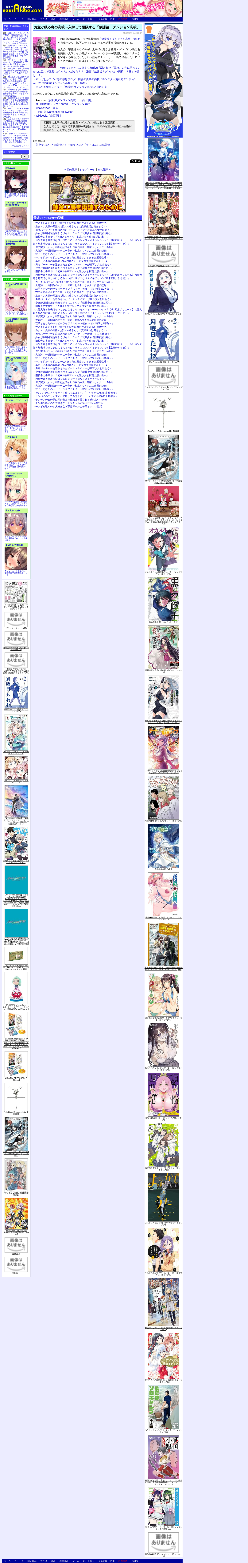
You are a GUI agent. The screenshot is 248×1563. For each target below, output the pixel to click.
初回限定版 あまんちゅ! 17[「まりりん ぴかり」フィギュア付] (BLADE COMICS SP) (16, 1007)
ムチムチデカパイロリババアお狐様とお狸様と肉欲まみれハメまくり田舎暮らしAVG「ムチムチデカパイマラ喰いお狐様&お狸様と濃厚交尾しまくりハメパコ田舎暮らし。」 (16, 125)
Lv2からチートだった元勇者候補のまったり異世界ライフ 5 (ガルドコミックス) (163, 772)
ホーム (7, 19)
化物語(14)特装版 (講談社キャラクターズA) (16, 649)
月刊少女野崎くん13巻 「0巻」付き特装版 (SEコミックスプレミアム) (16, 607)
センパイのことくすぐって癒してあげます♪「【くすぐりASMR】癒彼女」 (76, 392)
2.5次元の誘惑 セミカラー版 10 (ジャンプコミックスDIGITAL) (163, 1528)
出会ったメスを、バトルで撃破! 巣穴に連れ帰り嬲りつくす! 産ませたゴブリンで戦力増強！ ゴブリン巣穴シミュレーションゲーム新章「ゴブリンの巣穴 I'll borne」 (16, 38)
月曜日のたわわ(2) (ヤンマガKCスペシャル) (163, 314)
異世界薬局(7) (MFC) (163, 869)
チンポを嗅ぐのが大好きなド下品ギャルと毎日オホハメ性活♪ (69, 403)
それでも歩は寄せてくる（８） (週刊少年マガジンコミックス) (163, 1274)
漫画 (53, 19)
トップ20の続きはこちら (18, 146)
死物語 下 (16, 1254)
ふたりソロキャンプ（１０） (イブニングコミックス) (163, 1431)
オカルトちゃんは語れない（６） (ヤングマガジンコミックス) (163, 573)
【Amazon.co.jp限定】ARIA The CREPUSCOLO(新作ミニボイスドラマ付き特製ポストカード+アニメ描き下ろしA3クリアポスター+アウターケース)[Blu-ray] (16, 1043)
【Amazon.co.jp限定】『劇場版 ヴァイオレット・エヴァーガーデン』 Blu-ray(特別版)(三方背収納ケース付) (16, 821)
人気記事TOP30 (106, 19)
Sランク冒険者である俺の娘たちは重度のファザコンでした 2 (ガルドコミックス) (163, 722)
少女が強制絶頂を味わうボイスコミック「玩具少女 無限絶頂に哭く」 (74, 233)
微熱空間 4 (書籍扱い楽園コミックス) (164, 266)
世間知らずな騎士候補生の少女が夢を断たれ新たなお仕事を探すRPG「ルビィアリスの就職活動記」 (16, 92)
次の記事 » (104, 169)
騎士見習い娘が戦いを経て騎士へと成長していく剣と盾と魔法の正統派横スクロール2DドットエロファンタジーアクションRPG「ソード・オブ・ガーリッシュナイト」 (16, 82)
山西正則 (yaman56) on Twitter (54, 111)
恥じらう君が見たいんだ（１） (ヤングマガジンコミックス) (163, 1069)
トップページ (87, 169)
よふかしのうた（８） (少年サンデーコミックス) (163, 1224)
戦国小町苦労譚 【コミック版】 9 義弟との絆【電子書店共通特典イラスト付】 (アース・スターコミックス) (163, 1482)
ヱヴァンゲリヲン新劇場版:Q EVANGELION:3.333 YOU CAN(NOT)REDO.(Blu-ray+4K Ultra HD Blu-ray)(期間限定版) (16, 941)
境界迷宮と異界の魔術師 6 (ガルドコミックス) (163, 671)
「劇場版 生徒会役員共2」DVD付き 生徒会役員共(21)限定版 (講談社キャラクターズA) (16, 671)
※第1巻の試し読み (47, 108)
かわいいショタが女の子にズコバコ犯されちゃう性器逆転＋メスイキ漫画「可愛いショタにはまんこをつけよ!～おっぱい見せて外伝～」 (15, 137)
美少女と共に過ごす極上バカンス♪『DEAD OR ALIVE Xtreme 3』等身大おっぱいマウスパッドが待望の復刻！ (16, 63)
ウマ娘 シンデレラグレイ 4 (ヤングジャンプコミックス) (163, 388)
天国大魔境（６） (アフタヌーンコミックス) (163, 821)
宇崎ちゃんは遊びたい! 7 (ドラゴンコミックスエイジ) (16, 862)
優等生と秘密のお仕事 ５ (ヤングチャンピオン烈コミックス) (163, 1019)
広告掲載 (122, 19)
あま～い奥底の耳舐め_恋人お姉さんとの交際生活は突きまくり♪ (71, 226)
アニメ (43, 19)
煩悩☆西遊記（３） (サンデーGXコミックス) (163, 1119)
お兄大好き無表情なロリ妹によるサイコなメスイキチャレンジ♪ (70, 378)
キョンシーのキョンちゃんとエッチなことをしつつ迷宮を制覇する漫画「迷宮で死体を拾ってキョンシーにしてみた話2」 (16, 112)
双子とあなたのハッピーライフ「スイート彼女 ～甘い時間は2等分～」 (74, 254)
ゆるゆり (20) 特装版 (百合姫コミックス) (16, 781)
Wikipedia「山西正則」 (49, 115)
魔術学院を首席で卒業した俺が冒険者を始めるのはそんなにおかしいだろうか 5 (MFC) (164, 968)
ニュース (19, 19)
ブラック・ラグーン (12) (16, 628)
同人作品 (32, 19)
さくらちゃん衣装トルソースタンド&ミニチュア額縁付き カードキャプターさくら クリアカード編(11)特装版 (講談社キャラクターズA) (163, 521)
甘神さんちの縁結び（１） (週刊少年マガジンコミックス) (163, 1381)
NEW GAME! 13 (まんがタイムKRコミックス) (163, 1555)
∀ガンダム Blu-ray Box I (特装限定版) (16, 1194)
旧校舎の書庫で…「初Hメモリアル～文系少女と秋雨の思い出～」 (72, 236)
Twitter (134, 19)
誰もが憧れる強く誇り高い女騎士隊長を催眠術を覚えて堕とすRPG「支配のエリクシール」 (16, 71)
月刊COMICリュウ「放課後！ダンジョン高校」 (64, 104)
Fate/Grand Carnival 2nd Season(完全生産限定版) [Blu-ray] (16, 1232)
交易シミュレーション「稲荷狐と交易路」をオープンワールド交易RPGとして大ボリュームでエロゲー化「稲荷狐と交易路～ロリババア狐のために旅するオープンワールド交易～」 (15, 51)
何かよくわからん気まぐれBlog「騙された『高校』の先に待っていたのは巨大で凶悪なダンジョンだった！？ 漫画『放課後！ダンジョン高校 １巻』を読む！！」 (86, 71)
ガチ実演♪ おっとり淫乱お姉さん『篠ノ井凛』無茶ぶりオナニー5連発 (74, 247)
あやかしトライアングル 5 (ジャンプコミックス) (16, 752)
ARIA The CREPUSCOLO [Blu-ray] (16, 1079)
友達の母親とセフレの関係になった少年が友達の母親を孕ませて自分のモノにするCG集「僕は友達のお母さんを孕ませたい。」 (16, 102)
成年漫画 (63, 19)
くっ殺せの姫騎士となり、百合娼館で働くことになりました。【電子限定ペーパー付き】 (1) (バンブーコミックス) (164, 238)
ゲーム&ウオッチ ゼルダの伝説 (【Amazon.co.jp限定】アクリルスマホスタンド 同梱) (16, 967)
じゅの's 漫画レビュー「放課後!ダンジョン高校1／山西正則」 (73, 86)
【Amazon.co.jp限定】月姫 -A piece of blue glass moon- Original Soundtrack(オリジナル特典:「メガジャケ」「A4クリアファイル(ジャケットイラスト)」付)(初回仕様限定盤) (163, 185)
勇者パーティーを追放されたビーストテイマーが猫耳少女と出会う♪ (73, 229)
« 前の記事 (70, 169)
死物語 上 (16, 1273)
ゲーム (75, 19)
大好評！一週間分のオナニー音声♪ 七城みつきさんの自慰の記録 (71, 250)
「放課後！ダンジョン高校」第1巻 (119, 38)
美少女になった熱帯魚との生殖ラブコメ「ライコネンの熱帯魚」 (74, 144)
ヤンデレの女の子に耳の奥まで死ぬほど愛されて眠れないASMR (71, 399)
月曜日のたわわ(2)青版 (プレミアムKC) (16, 710)
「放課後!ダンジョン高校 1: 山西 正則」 (65, 100)
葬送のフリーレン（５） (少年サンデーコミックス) (163, 1329)
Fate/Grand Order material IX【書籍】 (16, 1113)
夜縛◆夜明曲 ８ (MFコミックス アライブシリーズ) (163, 918)
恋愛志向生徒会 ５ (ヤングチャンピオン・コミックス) (163, 1169)
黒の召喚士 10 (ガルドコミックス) (163, 622)
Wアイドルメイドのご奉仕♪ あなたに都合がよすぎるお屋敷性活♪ (71, 222)
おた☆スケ (88, 19)
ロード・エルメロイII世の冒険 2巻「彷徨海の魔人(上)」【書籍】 (16, 1153)
